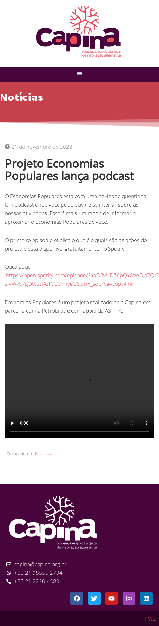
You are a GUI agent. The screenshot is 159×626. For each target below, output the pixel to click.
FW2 (150, 618)
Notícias (43, 454)
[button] (80, 74)
